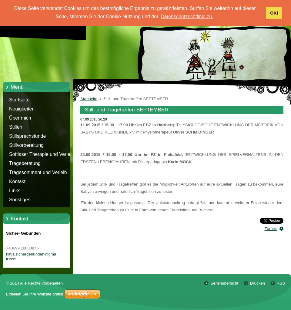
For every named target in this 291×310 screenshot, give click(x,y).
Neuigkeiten (22, 108)
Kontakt (17, 181)
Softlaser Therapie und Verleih (41, 154)
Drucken (257, 283)
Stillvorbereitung (26, 145)
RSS (281, 283)
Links (14, 190)
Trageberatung (25, 163)
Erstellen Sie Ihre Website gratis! (34, 294)
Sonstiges (19, 199)
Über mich (20, 117)
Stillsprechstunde (27, 136)
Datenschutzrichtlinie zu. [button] (187, 16)
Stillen (15, 127)
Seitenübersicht (224, 283)
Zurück (270, 228)
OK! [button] (274, 13)
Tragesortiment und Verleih (38, 172)
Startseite (19, 99)
